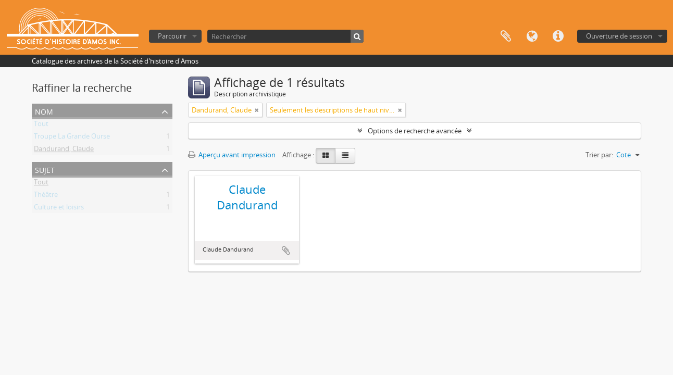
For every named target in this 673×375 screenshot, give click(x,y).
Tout (41, 125)
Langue (532, 36)
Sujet (45, 169)
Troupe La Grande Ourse (72, 138)
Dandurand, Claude (64, 150)
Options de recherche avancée (415, 130)
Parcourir (172, 36)
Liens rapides (558, 36)
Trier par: (599, 154)
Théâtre (46, 196)
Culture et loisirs (59, 209)
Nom (44, 111)
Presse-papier (506, 36)
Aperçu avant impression (232, 154)
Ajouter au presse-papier (286, 250)
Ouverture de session (619, 36)
